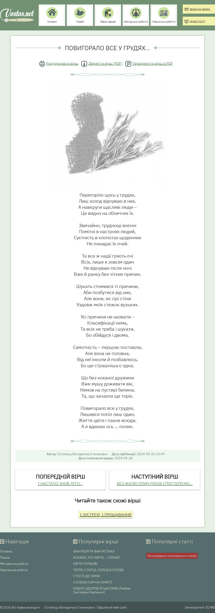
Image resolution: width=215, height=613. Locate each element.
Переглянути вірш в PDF (152, 63)
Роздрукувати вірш (62, 63)
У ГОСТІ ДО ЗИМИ (86, 576)
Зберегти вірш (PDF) (105, 63)
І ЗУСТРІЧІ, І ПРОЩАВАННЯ (105, 514)
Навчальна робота (13, 570)
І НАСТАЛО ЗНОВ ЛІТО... (60, 483)
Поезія (5, 558)
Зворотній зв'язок (200, 9)
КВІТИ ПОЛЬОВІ (85, 564)
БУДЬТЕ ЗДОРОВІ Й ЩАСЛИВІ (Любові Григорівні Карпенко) (101, 590)
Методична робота (14, 564)
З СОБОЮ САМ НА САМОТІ (92, 582)
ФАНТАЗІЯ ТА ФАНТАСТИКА (94, 551)
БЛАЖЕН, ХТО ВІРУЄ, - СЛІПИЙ (96, 558)
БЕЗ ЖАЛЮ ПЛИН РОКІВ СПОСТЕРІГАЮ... (155, 483)
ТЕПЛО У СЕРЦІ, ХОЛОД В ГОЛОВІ (98, 570)
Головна (6, 551)
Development (194, 607)
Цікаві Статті (197, 21)
